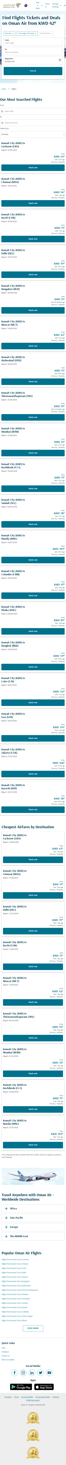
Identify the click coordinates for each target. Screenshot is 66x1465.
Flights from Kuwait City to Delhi (14, 1273)
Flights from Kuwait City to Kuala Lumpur (17, 1316)
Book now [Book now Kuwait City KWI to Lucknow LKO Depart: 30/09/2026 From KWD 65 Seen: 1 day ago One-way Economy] (33, 860)
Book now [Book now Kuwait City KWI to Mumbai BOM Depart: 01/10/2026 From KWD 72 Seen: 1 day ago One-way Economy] (33, 1074)
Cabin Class (4, 129)
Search (33, 71)
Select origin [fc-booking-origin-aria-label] (9, 43)
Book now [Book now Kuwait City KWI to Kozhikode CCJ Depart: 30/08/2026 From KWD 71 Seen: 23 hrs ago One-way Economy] (33, 489)
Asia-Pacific (13, 1218)
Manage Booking (57, 5)
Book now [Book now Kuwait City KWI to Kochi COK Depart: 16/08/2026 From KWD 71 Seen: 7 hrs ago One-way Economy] (33, 239)
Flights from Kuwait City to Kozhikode (16, 1299)
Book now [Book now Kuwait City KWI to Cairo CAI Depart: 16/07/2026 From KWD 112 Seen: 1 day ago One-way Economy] (33, 703)
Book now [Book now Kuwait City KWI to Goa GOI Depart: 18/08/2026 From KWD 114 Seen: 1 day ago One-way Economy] (33, 738)
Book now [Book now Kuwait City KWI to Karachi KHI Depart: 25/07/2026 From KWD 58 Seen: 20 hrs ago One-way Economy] (33, 810)
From (7, 40)
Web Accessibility (8, 1360)
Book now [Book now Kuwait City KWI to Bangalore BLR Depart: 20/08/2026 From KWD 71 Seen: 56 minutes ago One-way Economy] (33, 310)
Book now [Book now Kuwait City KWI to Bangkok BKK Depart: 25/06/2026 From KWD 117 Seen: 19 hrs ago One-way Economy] (33, 667)
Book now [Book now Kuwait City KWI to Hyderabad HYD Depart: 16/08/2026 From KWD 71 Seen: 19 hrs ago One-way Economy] (33, 382)
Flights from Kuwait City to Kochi (14, 1268)
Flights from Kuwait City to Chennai (15, 1264)
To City (16, 1397)
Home (4, 89)
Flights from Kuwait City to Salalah (15, 1303)
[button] (27, 33)
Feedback (5, 1352)
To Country (8, 1397)
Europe (11, 1227)
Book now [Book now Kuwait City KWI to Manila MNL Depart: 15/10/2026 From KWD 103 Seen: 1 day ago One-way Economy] (33, 1145)
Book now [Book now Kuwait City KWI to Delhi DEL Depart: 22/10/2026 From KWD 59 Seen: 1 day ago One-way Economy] (33, 931)
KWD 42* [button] (47, 23)
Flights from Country (33, 1400)
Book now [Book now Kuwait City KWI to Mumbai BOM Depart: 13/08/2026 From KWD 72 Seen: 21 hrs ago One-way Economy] (33, 453)
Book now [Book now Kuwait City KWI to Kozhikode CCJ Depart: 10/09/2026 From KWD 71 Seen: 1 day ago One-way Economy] (33, 1109)
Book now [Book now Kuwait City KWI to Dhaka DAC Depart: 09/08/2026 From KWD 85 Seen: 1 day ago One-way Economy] (33, 631)
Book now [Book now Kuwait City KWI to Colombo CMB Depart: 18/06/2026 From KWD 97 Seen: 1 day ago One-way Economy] (33, 596)
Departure (9, 59)
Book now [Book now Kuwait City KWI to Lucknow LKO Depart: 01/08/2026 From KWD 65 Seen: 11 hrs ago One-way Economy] (33, 168)
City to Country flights (43, 1397)
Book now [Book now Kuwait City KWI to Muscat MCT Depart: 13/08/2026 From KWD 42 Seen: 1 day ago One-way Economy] (33, 346)
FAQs (4, 1348)
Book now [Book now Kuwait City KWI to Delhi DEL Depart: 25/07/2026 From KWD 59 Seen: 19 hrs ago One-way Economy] (33, 275)
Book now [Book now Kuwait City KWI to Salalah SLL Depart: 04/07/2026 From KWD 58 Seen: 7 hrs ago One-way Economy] (33, 524)
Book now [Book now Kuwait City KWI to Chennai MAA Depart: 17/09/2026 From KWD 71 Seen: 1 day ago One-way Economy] (33, 895)
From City (56, 1397)
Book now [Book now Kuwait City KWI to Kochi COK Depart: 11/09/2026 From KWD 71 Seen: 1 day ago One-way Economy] (33, 967)
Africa (10, 1209)
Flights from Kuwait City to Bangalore (16, 1281)
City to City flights (27, 1397)
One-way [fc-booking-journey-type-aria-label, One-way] (8, 33)
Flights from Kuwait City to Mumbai (15, 1294)
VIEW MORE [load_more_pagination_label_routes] (33, 1328)
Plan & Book (40, 5)
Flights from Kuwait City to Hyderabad (16, 1286)
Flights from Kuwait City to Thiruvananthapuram (20, 1290)
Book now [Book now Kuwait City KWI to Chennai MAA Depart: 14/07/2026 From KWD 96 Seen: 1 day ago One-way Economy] (33, 203)
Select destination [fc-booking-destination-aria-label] (11, 52)
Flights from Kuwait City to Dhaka (14, 1321)
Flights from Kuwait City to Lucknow (15, 1260)
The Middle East (16, 1236)
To (6, 49)
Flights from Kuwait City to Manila (14, 1308)
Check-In (47, 5)
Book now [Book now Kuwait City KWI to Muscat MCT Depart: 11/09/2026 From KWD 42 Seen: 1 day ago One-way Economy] (33, 1002)
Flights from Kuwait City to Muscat (15, 1277)
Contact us (6, 1356)
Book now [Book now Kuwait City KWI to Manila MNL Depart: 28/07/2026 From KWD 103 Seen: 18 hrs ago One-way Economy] (33, 560)
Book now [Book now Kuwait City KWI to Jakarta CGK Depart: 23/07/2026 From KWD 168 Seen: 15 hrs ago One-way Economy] (33, 774)
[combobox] (35, 111)
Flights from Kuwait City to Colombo (15, 1312)
